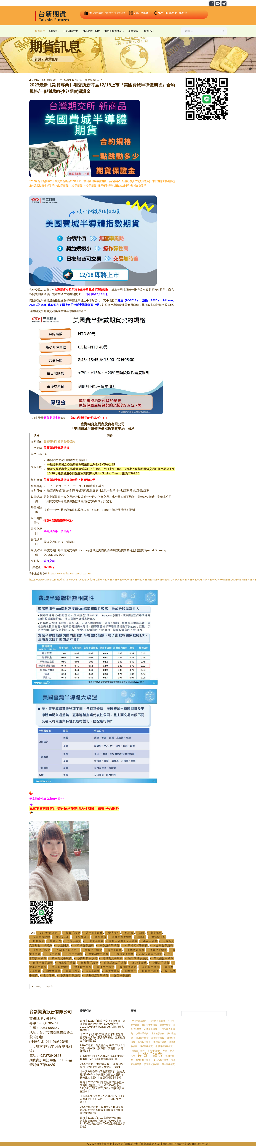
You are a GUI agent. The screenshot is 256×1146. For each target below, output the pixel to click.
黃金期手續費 (93, 949)
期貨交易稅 (112, 971)
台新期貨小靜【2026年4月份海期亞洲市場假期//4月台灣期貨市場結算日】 (102, 1058)
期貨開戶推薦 (150, 971)
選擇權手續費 (94, 932)
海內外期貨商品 (113, 31)
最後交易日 (63, 937)
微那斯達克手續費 (115, 962)
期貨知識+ (134, 31)
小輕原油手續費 (124, 954)
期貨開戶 (131, 971)
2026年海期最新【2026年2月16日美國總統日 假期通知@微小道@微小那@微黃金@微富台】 (101, 1109)
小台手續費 (150, 941)
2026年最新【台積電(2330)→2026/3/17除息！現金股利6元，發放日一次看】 (102, 1065)
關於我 (53, 31)
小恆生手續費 (74, 954)
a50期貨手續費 (84, 945)
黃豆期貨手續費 (62, 958)
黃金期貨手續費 (163, 945)
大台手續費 (115, 949)
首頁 (38, 59)
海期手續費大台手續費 (123, 941)
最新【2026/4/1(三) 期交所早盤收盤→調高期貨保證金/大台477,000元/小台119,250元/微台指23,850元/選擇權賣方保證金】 (102, 1025)
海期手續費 (74, 941)
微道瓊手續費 (67, 962)
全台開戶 (49, 975)
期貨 (142, 932)
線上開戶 (63, 945)
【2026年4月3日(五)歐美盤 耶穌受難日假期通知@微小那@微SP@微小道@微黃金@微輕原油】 (102, 1037)
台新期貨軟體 (70, 31)
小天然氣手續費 (70, 975)
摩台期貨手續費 (109, 945)
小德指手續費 (41, 949)
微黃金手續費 (158, 949)
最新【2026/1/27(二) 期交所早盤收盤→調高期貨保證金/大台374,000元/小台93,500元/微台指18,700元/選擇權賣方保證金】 (102, 1122)
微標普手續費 (89, 962)
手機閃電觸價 (135, 949)
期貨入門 (55, 941)
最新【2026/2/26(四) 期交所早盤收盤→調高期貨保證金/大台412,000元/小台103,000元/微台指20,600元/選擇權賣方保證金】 (102, 1087)
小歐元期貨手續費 (150, 954)
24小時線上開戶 (91, 31)
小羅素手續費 (160, 962)
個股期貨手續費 (43, 962)
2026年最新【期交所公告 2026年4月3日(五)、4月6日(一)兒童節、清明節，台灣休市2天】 (102, 1048)
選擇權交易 (158, 937)
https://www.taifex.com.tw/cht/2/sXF (69, 573)
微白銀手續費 (128, 966)
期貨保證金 (73, 971)
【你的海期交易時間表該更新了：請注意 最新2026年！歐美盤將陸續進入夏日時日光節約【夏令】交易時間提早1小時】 (102, 1074)
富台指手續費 (150, 966)
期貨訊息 (40, 31)
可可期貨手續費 (113, 958)
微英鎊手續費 (83, 966)
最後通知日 (82, 937)
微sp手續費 (139, 962)
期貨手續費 (73, 932)
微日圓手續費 (60, 966)
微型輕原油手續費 (97, 975)
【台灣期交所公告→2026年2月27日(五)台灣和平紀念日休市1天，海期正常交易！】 (102, 1099)
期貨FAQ (149, 31)
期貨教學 (38, 941)
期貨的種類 (53, 971)
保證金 (129, 932)
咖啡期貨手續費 (138, 958)
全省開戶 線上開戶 (67, 949)
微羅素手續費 (159, 1042)
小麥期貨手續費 (87, 958)
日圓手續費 (53, 954)
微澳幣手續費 (105, 966)
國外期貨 (100, 937)
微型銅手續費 (122, 975)
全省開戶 (114, 932)
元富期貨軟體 (41, 937)
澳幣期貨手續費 (98, 954)
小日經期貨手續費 (136, 945)
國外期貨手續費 (122, 937)
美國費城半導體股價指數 (59, 441)
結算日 (141, 937)
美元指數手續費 (164, 958)
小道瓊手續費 (95, 941)
